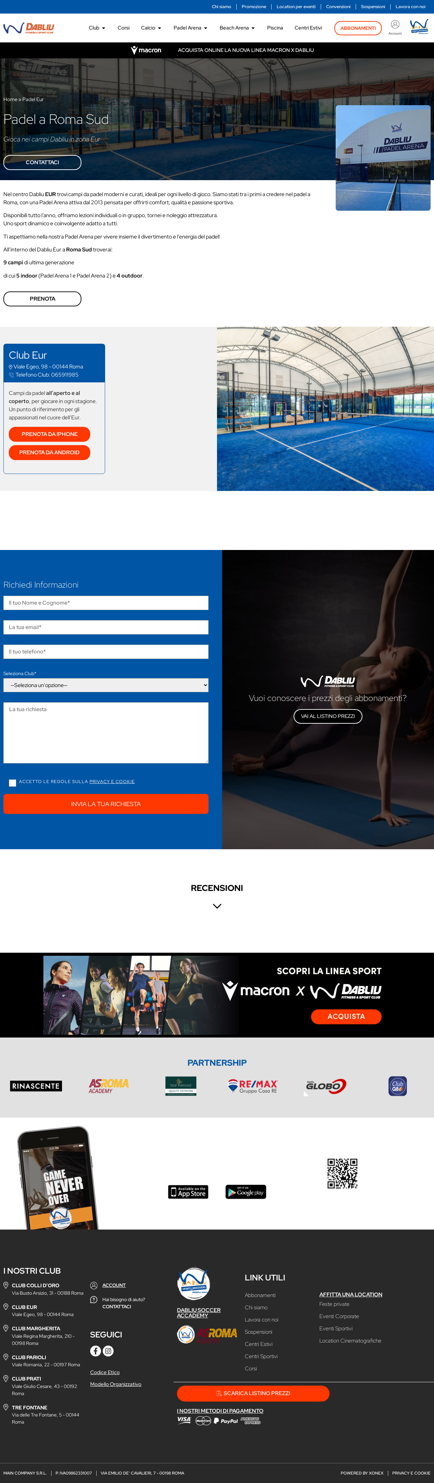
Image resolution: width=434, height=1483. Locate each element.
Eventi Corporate (339, 1316)
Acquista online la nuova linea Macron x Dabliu (246, 50)
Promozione (254, 6)
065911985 (47, 374)
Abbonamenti (260, 1295)
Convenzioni (338, 6)
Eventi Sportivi (336, 1328)
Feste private (334, 1304)
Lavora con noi (411, 6)
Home (10, 99)
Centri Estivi (259, 1344)
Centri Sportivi (261, 1356)
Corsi (251, 1368)
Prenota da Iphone (50, 434)
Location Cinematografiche (350, 1340)
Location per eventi (296, 6)
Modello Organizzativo (115, 1384)
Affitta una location (350, 1294)
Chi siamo (221, 6)
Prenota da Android (49, 452)
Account (395, 33)
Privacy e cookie (112, 781)
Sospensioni (373, 6)
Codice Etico (105, 1372)
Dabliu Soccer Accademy (199, 1313)
